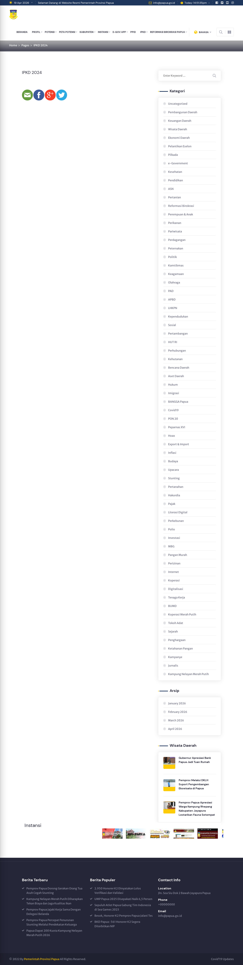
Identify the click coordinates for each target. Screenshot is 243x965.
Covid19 (173, 410)
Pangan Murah (177, 555)
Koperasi (174, 580)
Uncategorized (177, 103)
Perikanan (174, 223)
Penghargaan (176, 640)
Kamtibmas (176, 265)
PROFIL (36, 32)
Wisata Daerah (177, 129)
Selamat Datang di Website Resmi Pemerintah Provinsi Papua (76, 3)
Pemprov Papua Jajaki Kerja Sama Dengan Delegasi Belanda (53, 912)
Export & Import (178, 444)
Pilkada (173, 154)
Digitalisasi (175, 589)
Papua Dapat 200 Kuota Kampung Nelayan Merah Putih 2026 (54, 933)
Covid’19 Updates (222, 959)
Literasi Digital (177, 512)
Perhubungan (177, 350)
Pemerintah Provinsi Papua (41, 959)
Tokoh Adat (175, 623)
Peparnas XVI (176, 427)
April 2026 (175, 729)
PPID (133, 32)
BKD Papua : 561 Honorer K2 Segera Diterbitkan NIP (117, 924)
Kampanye (175, 657)
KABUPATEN (86, 32)
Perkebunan (176, 521)
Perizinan (174, 563)
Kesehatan (175, 171)
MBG (171, 546)
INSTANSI (103, 32)
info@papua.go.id (164, 3)
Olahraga (174, 282)
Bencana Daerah (178, 367)
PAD (171, 291)
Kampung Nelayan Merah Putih (188, 674)
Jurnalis (173, 665)
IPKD (143, 32)
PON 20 (173, 418)
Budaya (173, 461)
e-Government (178, 163)
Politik (172, 257)
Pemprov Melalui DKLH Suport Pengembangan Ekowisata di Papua (194, 784)
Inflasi (172, 452)
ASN (171, 189)
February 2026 (177, 712)
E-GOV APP (119, 32)
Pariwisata (175, 231)
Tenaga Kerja (176, 597)
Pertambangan (178, 333)
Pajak (171, 503)
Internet (173, 572)
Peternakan (175, 248)
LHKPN (172, 308)
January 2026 (177, 703)
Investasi (174, 538)
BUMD (172, 606)
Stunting (174, 478)
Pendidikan (175, 180)
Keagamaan (176, 274)
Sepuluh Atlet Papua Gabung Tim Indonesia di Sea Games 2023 (122, 907)
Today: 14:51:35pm (195, 3)
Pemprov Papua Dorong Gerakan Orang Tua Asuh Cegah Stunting (54, 891)
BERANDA (22, 32)
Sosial (172, 325)
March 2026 (176, 720)
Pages (25, 45)
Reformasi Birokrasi (181, 206)
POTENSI (50, 32)
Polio (171, 529)
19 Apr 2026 (21, 3)
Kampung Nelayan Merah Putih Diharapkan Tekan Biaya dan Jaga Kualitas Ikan (54, 901)
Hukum (173, 384)
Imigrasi (173, 393)
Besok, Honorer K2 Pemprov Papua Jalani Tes (123, 915)
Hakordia (174, 495)
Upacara (173, 469)
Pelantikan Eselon (179, 146)
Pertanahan (175, 486)
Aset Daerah (176, 376)
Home (13, 45)
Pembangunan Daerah (182, 112)
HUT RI (172, 342)
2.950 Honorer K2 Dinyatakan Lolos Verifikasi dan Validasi (117, 891)
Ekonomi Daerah (179, 137)
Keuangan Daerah (179, 120)
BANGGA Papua (178, 401)
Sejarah (173, 631)
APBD (172, 299)
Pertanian (174, 197)
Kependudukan (178, 316)
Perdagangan (176, 240)
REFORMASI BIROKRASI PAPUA (167, 32)
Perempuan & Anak (180, 214)
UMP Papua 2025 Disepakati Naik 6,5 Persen (123, 899)
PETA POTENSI (67, 32)
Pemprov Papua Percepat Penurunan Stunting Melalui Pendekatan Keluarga (51, 922)
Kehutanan (175, 359)
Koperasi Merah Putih (182, 614)
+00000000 (166, 904)
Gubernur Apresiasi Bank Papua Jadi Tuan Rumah (195, 760)
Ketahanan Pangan (180, 648)
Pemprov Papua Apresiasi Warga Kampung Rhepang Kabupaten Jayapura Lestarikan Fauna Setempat (197, 809)
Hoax (171, 435)
